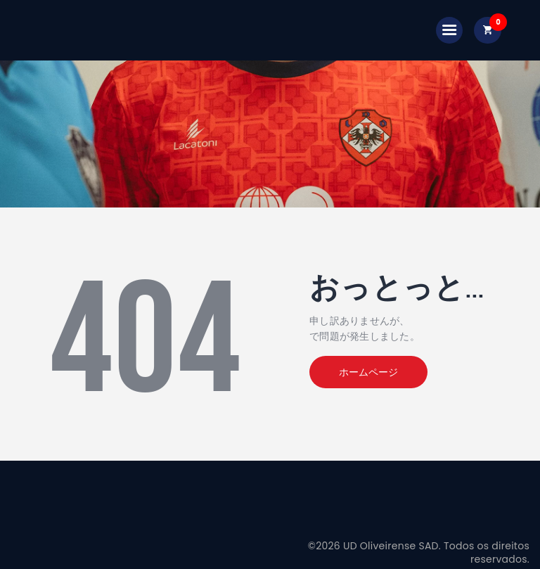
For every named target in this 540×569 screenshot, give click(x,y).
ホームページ (368, 372)
